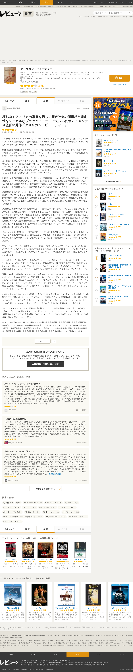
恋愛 (37, 82)
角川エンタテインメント (67, 78)
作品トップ (9, 101)
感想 (45, 101)
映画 (47, 2)
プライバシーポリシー (35, 669)
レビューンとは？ (100, 2)
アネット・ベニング (46, 72)
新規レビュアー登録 (116, 2)
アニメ (73, 2)
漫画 (33, 2)
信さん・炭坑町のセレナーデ (112, 16)
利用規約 (24, 669)
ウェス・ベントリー (27, 74)
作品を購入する (120, 84)
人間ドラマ (31, 82)
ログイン (129, 2)
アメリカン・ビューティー (36, 68)
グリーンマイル (80, 559)
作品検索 (130, 13)
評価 (27, 101)
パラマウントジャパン (83, 78)
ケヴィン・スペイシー (31, 72)
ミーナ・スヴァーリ (71, 72)
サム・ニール (46, 564)
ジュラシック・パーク (45, 559)
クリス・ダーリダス (82, 74)
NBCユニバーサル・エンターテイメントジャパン (42, 78)
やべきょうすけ (128, 16)
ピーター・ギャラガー (41, 74)
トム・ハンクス (81, 564)
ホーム (6, 2)
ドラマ (60, 2)
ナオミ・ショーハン (68, 74)
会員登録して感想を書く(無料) (45, 364)
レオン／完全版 (10, 559)
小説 (20, 2)
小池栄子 (94, 16)
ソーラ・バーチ (59, 72)
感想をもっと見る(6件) (45, 489)
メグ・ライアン (29, 564)
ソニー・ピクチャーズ (13, 521)
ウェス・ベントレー (96, 72)
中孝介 (100, 16)
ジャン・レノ (12, 564)
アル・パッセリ (85, 16)
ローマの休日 (63, 559)
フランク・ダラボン (82, 566)
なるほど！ (42, 341)
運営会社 (16, 669)
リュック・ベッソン (13, 566)
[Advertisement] (66, 39)
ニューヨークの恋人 (28, 559)
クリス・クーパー (55, 74)
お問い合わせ (48, 669)
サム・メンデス (84, 72)
